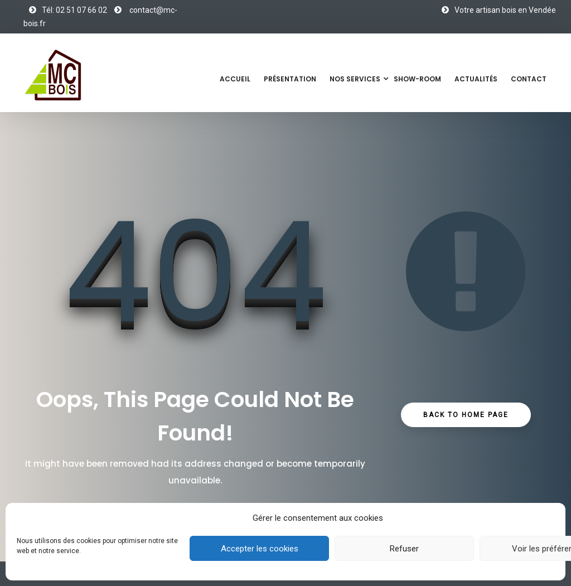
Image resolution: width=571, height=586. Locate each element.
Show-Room (417, 79)
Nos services (355, 79)
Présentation (290, 79)
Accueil (235, 79)
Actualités (475, 79)
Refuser (404, 549)
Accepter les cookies (259, 549)
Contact (528, 79)
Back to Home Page (466, 415)
